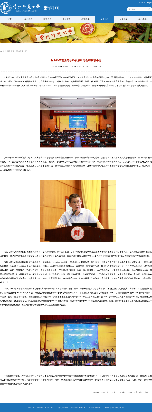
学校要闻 (28, 19)
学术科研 (104, 19)
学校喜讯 (142, 19)
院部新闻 (47, 19)
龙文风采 (123, 19)
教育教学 (85, 19)
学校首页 (143, 3)
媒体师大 (66, 19)
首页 (9, 19)
